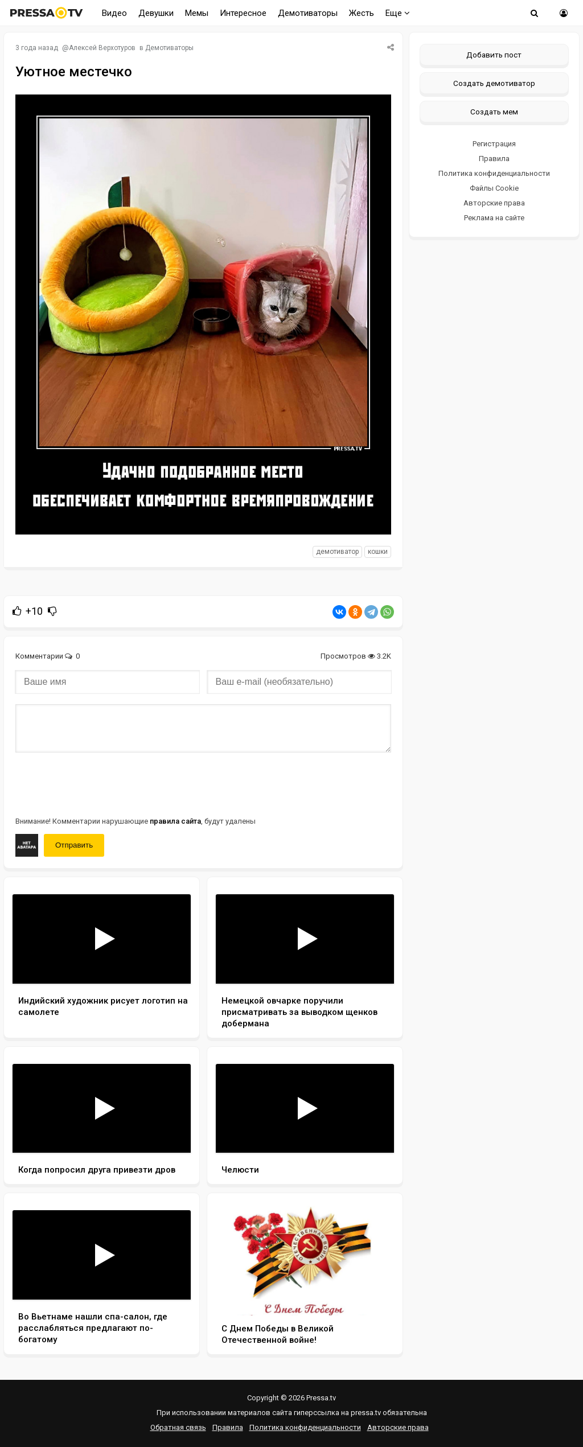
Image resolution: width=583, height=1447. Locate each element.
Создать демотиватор (494, 83)
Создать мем (494, 111)
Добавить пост (494, 54)
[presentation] (101, 783)
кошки (378, 552)
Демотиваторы (308, 13)
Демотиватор (337, 552)
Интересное (243, 13)
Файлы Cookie (494, 188)
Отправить (74, 845)
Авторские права (494, 203)
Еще (397, 13)
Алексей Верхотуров (102, 48)
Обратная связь (178, 1427)
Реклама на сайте (494, 217)
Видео (114, 13)
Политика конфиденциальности (494, 173)
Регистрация (494, 143)
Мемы (196, 13)
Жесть (361, 13)
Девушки (156, 13)
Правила (494, 158)
